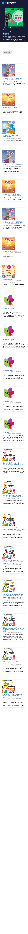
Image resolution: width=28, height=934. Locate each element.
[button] (4, 34)
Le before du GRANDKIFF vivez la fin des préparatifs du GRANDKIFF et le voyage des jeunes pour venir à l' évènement (13, 284)
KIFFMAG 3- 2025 (8, 370)
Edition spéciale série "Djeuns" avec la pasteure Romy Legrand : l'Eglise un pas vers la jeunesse (14, 561)
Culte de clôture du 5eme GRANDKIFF (10, 136)
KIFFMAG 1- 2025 (8, 432)
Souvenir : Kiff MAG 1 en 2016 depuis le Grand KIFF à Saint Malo (13, 496)
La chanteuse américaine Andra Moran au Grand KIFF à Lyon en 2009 (12, 695)
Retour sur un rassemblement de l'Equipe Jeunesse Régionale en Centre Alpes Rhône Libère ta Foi (13, 595)
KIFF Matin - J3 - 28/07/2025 (11, 107)
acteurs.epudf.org (7, 31)
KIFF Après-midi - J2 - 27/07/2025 (13, 165)
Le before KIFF (7, 279)
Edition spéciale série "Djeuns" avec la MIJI (14, 662)
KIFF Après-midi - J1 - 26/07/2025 (13, 222)
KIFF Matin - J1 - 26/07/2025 (11, 251)
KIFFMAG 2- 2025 (8, 401)
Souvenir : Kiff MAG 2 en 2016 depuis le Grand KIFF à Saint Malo (13, 463)
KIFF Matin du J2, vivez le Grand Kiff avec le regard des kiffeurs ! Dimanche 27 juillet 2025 (13, 198)
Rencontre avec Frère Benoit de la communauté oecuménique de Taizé (14, 528)
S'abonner (7, 52)
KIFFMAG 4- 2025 (8, 339)
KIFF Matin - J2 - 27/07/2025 (11, 194)
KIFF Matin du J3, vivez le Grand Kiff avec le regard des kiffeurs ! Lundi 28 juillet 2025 (13, 111)
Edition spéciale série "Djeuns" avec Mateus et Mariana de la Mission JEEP (14, 629)
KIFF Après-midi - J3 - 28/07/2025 (13, 78)
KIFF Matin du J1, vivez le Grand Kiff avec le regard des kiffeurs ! (13, 255)
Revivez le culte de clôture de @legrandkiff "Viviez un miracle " (13, 141)
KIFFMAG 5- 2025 (8, 308)
